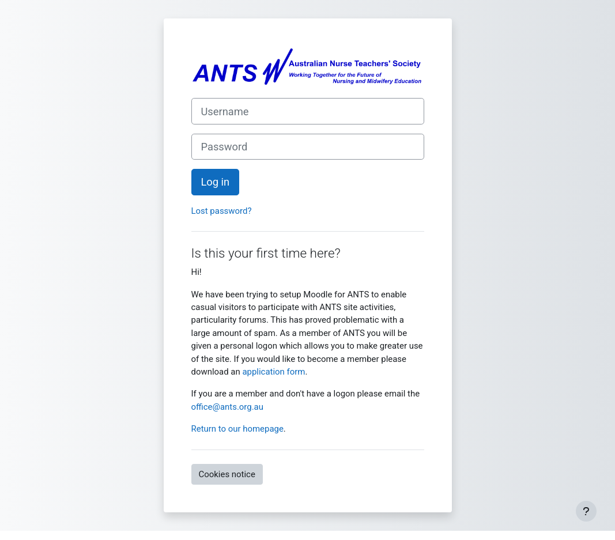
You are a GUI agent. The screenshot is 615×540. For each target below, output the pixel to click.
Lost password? (221, 211)
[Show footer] (586, 511)
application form (273, 372)
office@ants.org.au (227, 407)
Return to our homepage (237, 429)
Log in (215, 182)
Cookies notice (227, 474)
